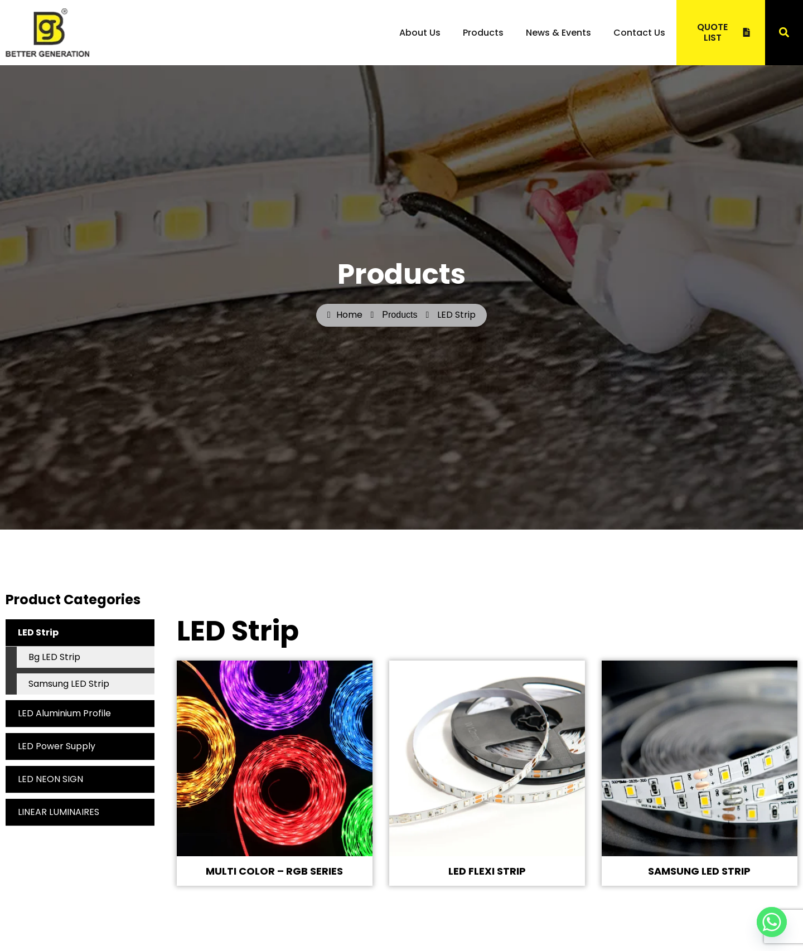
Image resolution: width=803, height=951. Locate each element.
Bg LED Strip (54, 657)
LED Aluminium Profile (64, 713)
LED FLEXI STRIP (487, 871)
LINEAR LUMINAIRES (58, 812)
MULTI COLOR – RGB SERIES (274, 871)
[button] (784, 32)
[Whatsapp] (772, 922)
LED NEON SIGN (50, 779)
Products (483, 32)
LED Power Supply (56, 746)
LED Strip (86, 632)
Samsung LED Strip (68, 683)
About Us (420, 32)
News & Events (558, 32)
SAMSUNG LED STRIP (699, 871)
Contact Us (639, 32)
